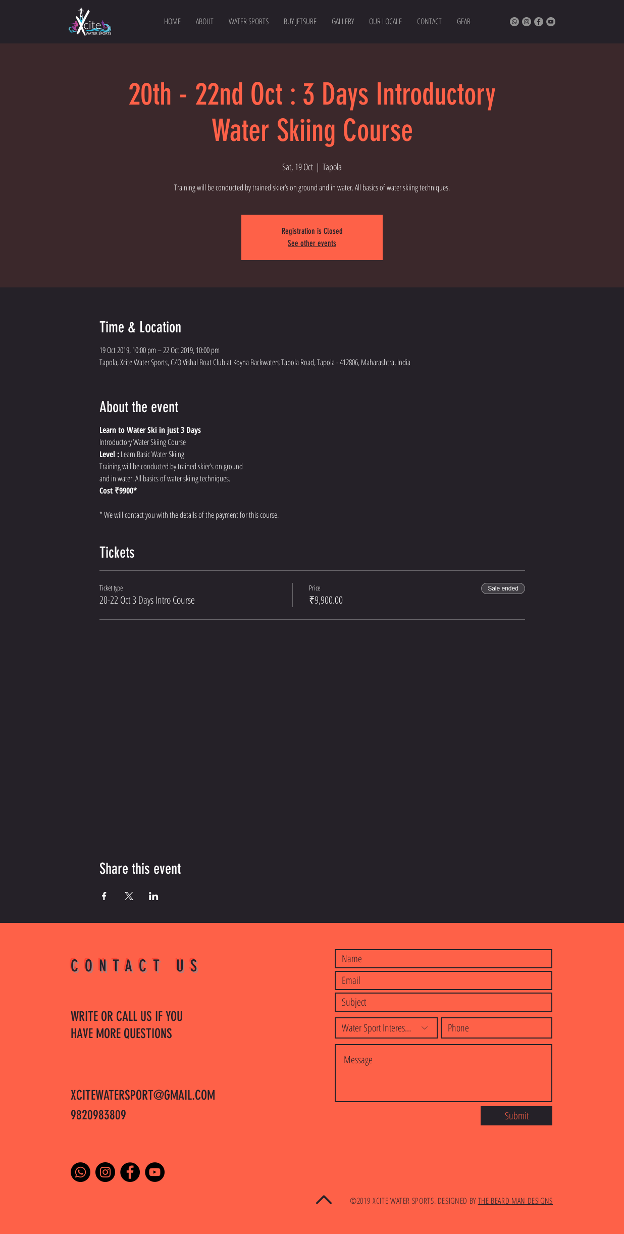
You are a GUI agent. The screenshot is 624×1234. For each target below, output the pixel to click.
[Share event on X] (129, 896)
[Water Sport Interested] (386, 1028)
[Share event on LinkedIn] (154, 896)
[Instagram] (526, 21)
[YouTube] (550, 21)
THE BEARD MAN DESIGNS (515, 1200)
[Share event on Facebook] (104, 896)
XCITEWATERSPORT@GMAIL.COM (143, 1095)
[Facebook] (538, 21)
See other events (312, 243)
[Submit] (516, 1115)
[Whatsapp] (514, 21)
